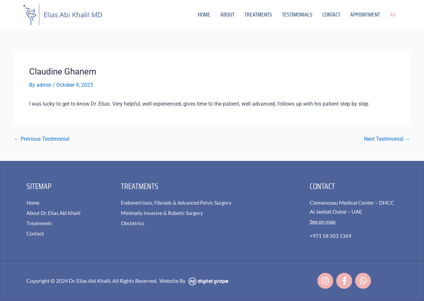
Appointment (365, 14)
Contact (331, 14)
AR (393, 14)
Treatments (258, 14)
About (227, 14)
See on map (323, 221)
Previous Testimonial (42, 138)
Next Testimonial (387, 138)
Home (204, 14)
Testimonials (297, 14)
